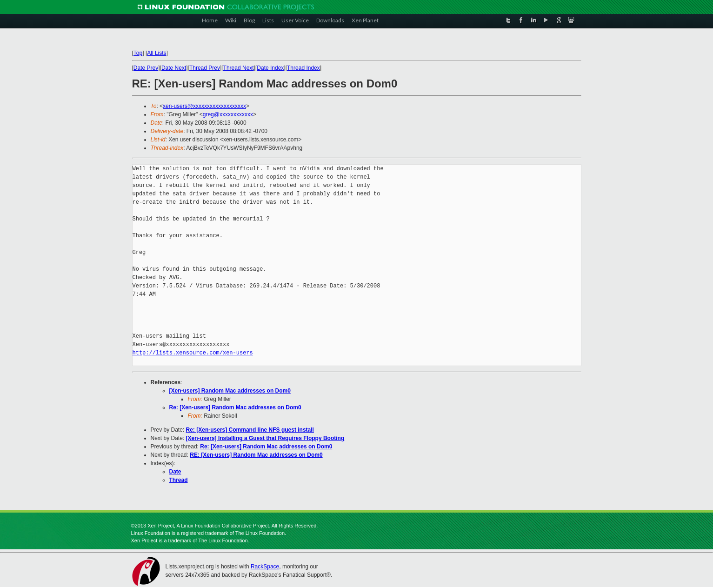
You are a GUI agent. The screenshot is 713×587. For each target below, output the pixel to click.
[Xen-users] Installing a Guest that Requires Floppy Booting (265, 438)
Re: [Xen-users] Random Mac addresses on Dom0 (235, 407)
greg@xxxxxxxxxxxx (228, 114)
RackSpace (265, 566)
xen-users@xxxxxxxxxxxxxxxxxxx (204, 106)
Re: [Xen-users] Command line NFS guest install (250, 430)
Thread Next (238, 68)
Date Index (270, 68)
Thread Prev (204, 68)
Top (137, 53)
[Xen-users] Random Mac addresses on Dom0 (230, 390)
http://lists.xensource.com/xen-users (193, 353)
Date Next (173, 68)
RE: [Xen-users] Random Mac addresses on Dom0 (256, 455)
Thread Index (303, 68)
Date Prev (145, 68)
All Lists (156, 53)
